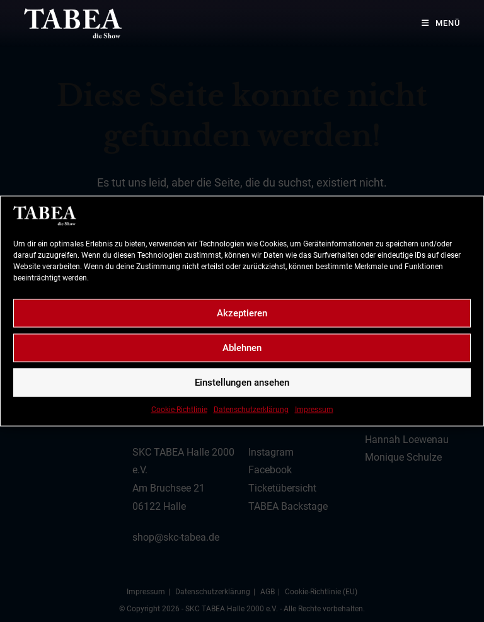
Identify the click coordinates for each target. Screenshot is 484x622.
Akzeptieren (242, 313)
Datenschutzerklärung (251, 409)
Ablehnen (242, 348)
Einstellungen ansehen (242, 382)
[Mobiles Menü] (436, 23)
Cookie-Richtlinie (179, 409)
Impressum (314, 409)
